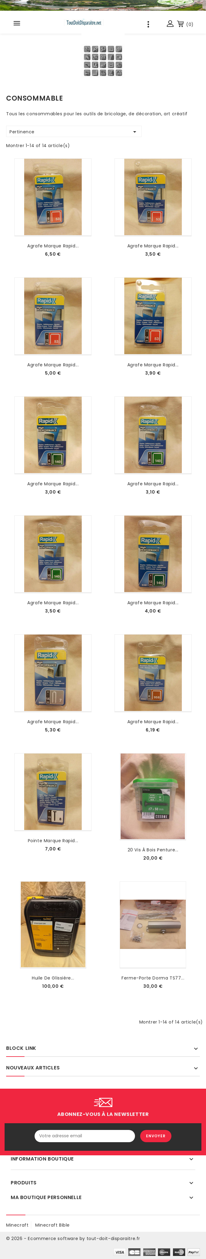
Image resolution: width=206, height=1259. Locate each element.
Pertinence (73, 131)
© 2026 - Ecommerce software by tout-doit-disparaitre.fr (73, 1238)
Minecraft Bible (52, 1225)
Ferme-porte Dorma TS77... (153, 978)
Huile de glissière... (53, 978)
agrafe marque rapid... (53, 246)
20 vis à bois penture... (153, 850)
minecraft (17, 1225)
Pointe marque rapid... (53, 841)
